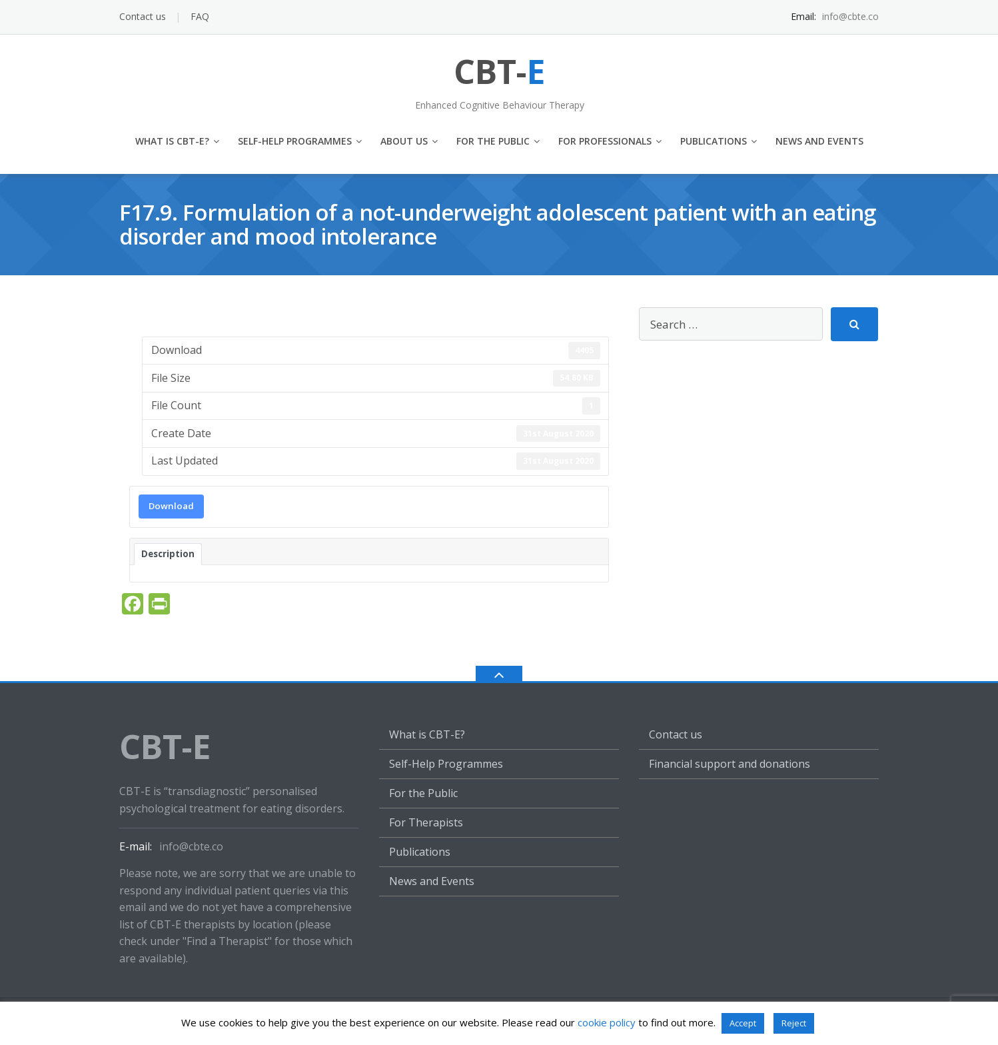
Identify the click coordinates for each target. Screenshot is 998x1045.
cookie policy (607, 1022)
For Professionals (605, 141)
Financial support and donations (729, 763)
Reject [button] (793, 1023)
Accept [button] (743, 1023)
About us (404, 141)
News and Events (819, 141)
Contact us (142, 16)
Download (171, 506)
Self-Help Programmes (295, 141)
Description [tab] (168, 554)
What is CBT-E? (172, 141)
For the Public (493, 141)
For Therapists (426, 822)
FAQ (200, 16)
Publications (713, 141)
